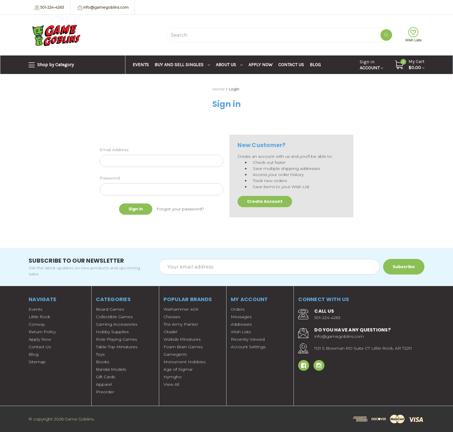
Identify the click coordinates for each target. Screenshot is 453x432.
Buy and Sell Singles (182, 64)
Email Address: (114, 149)
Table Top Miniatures (116, 346)
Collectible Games (114, 316)
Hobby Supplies (112, 331)
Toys (100, 354)
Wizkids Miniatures (182, 339)
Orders (237, 309)
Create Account (265, 201)
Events (141, 64)
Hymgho (173, 376)
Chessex (172, 316)
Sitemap (37, 361)
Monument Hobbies (184, 361)
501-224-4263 (49, 7)
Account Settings (248, 346)
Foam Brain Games (183, 346)
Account (371, 65)
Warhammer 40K (181, 309)
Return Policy (42, 331)
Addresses (241, 324)
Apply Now (260, 64)
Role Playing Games (116, 339)
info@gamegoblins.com (103, 7)
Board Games (110, 309)
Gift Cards (105, 376)
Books (102, 361)
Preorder (105, 391)
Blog (315, 64)
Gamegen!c (175, 354)
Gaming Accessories (116, 324)
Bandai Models (111, 369)
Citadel (170, 331)
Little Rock (39, 316)
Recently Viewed (248, 339)
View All (171, 384)
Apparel (104, 384)
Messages (241, 316)
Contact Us (291, 64)
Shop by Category (51, 65)
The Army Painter (181, 324)
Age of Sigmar (178, 369)
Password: (110, 178)
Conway (37, 324)
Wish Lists (413, 34)
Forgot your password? (180, 209)
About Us (229, 64)
